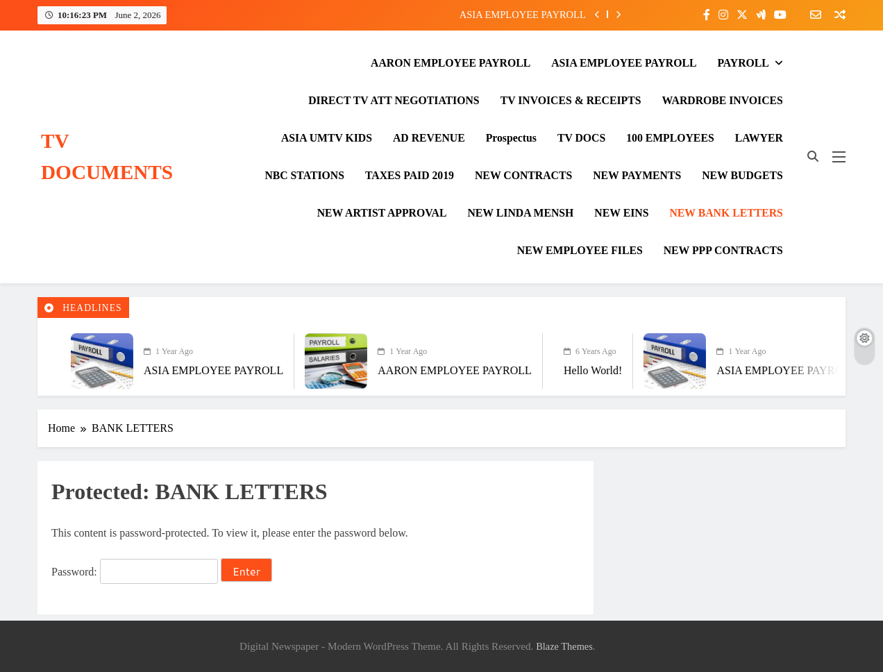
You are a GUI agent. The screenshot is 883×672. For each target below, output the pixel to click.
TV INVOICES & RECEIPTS (571, 100)
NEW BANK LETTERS (725, 213)
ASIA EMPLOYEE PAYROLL (523, 14)
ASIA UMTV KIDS (326, 138)
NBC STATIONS (304, 175)
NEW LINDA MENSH (520, 213)
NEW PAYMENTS (637, 175)
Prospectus (511, 138)
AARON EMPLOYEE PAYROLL (450, 63)
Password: (134, 572)
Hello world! (579, 370)
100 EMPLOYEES (670, 138)
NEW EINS (621, 213)
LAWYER (759, 138)
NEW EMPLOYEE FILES (580, 250)
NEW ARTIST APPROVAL (382, 213)
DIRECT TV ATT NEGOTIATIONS (393, 100)
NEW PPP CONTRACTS (723, 250)
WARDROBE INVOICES (722, 100)
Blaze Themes (564, 646)
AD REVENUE (429, 138)
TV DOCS (581, 138)
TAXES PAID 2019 (409, 175)
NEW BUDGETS (742, 175)
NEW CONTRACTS (523, 175)
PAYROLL (742, 63)
